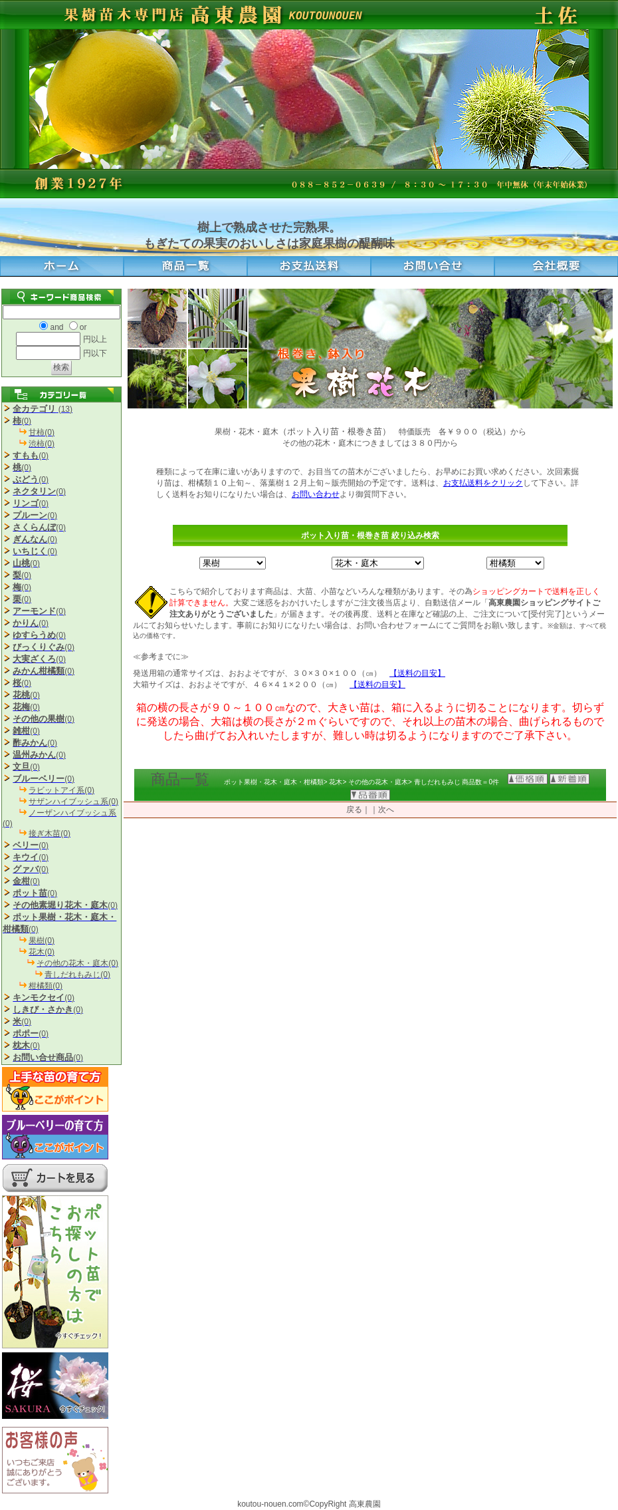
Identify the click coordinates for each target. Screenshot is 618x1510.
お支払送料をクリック (483, 483)
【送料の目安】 (417, 673)
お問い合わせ (316, 494)
